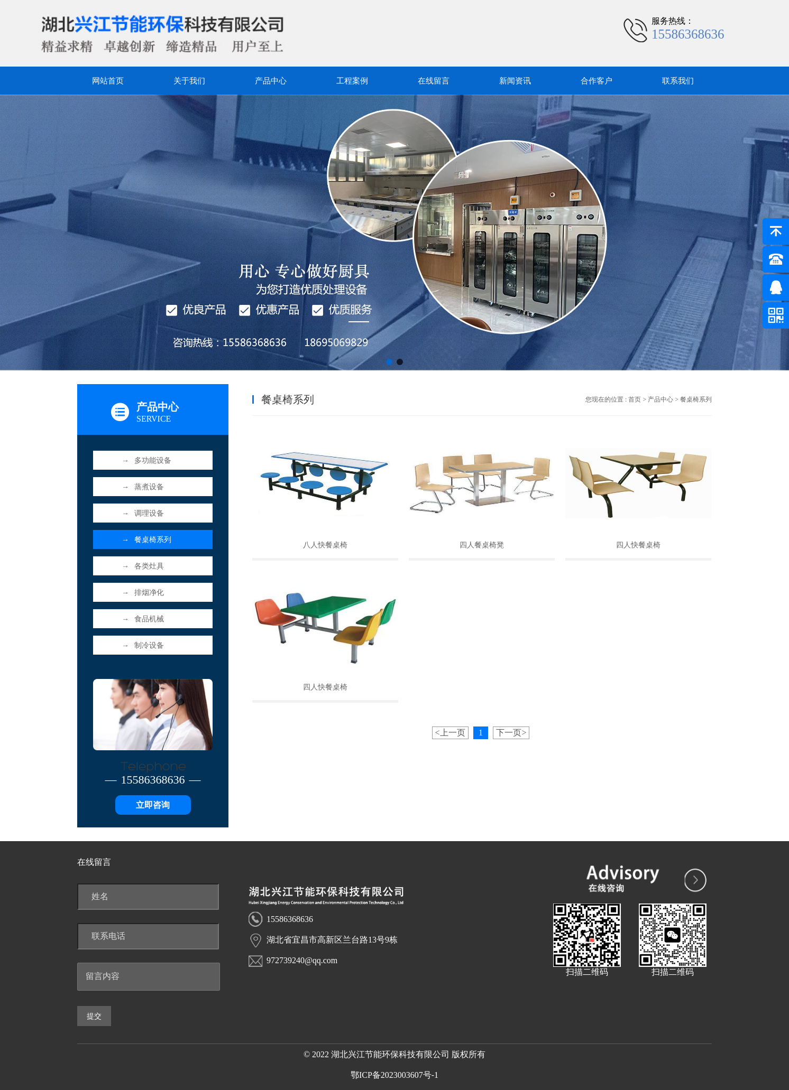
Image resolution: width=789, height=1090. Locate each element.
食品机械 (143, 619)
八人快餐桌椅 (325, 545)
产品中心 (271, 81)
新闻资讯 (515, 81)
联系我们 (678, 81)
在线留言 (433, 81)
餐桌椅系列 (146, 540)
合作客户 (596, 81)
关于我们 (189, 81)
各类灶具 (143, 566)
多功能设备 (146, 460)
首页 (634, 399)
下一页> (511, 732)
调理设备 (143, 513)
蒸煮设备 (143, 487)
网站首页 (108, 81)
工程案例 (352, 81)
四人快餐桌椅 (638, 545)
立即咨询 (153, 804)
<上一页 (450, 732)
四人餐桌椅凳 (482, 545)
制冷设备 (143, 645)
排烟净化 (143, 593)
